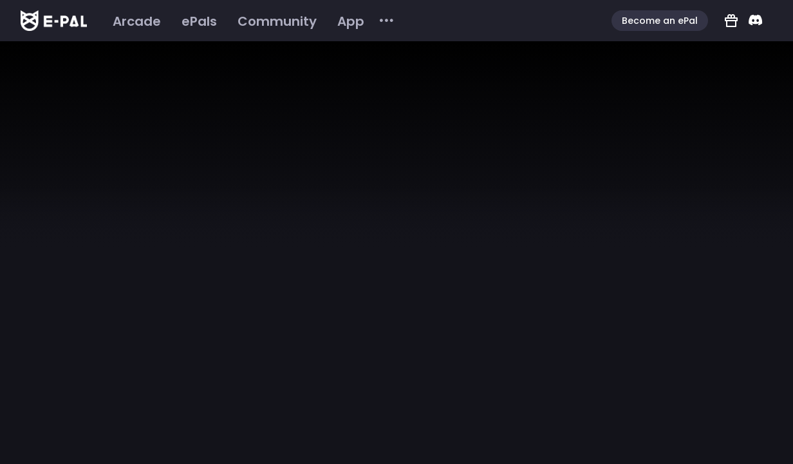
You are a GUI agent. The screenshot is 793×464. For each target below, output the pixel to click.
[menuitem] (137, 21)
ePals (199, 21)
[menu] (249, 21)
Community (277, 21)
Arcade (137, 21)
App (350, 21)
